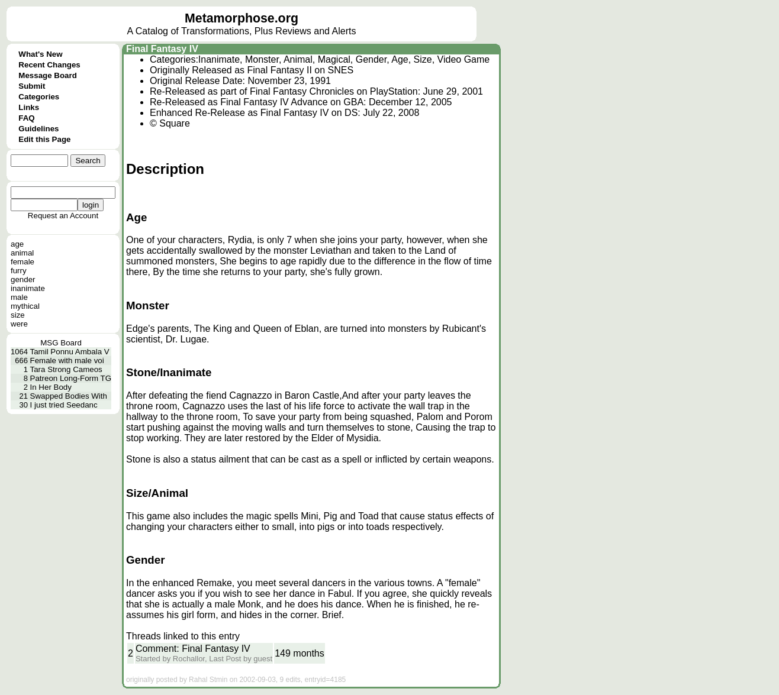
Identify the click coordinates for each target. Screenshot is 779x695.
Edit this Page (44, 139)
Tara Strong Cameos (66, 369)
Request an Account (63, 215)
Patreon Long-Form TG (71, 378)
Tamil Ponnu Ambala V (70, 351)
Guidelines (38, 128)
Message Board (47, 75)
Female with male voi (67, 360)
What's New (40, 54)
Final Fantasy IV (162, 49)
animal (22, 252)
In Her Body (51, 387)
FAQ (26, 118)
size (18, 315)
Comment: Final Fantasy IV (193, 649)
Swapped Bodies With (68, 396)
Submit (31, 86)
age (17, 244)
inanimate (28, 288)
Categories (38, 96)
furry (19, 270)
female (22, 261)
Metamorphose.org (241, 18)
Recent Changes (49, 64)
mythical (25, 306)
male (19, 297)
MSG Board (61, 342)
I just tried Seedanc (64, 404)
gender (23, 279)
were (19, 323)
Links (28, 107)
